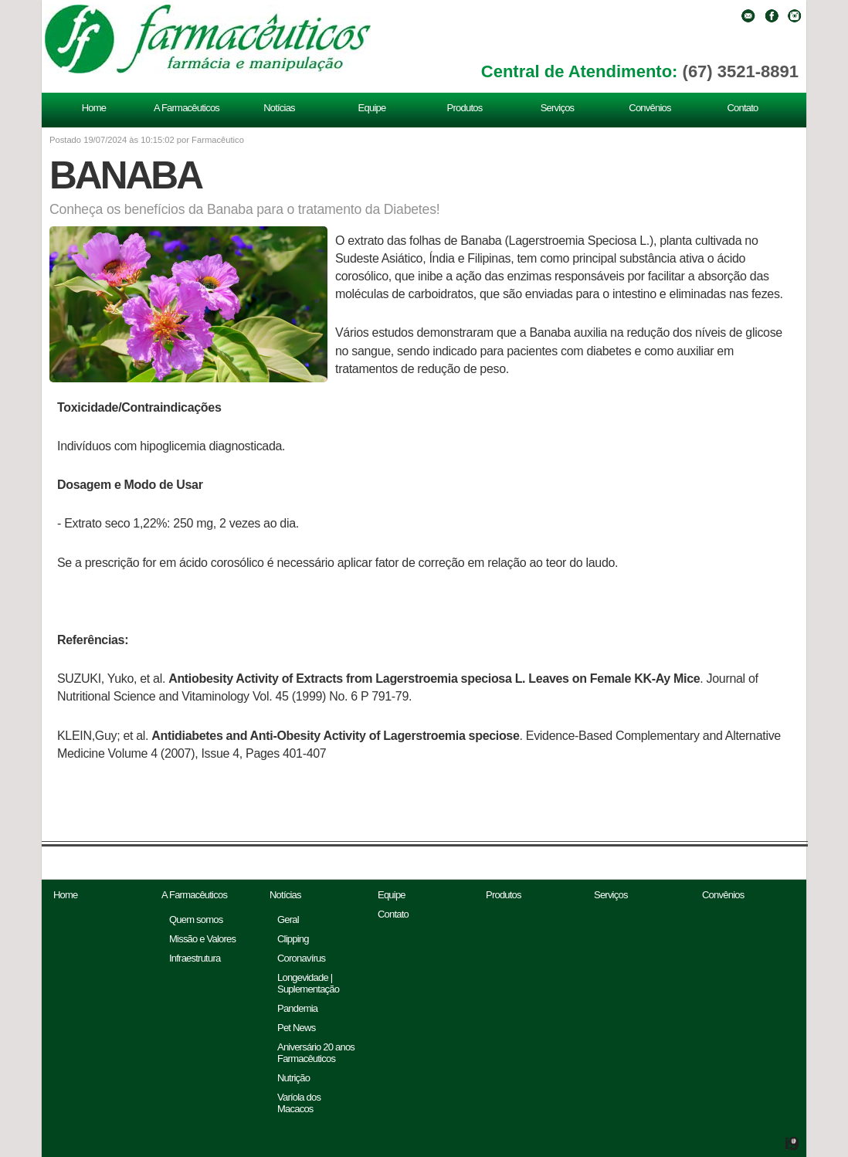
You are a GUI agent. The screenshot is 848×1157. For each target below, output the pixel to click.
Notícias (279, 108)
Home (94, 108)
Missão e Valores (202, 939)
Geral (288, 919)
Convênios (649, 108)
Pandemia (297, 1008)
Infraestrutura (194, 958)
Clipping (293, 939)
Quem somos (196, 919)
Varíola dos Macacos (299, 1103)
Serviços (558, 108)
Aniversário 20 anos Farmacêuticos (315, 1052)
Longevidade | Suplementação (308, 983)
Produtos (465, 108)
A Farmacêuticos (186, 108)
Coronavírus (301, 958)
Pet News (296, 1027)
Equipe (372, 108)
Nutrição (293, 1078)
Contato (742, 108)
